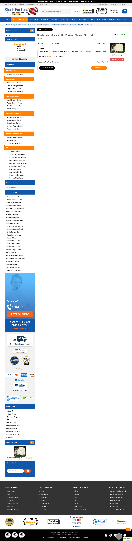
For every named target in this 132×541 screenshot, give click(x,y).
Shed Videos (114, 506)
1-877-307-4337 (41, 4)
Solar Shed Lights (14, 169)
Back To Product (44, 29)
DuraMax (44, 497)
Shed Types (114, 503)
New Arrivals (78, 506)
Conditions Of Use (12, 497)
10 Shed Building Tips (117, 509)
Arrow (43, 491)
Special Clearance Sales (14, 74)
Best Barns (73, 19)
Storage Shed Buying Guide (118, 491)
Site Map (9, 437)
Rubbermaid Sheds (13, 247)
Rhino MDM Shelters (13, 241)
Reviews (89, 24)
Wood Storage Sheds (13, 109)
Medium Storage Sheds (14, 86)
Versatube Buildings (13, 267)
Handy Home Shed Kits (14, 220)
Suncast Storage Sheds (14, 255)
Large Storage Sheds (13, 89)
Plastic (77, 494)
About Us (123, 4)
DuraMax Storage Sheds (15, 209)
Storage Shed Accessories (19, 24)
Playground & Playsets (14, 143)
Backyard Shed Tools (15, 178)
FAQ (8, 420)
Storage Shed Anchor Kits (17, 157)
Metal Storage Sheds (13, 100)
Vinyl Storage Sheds (13, 106)
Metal (76, 491)
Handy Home (45, 503)
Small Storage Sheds (13, 83)
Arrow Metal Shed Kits (14, 200)
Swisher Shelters (12, 261)
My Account (102, 4)
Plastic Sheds (44, 19)
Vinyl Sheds (54, 19)
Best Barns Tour (115, 500)
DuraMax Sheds (84, 19)
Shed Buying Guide (13, 434)
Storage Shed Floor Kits (16, 154)
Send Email (20, 328)
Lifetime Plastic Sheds (14, 126)
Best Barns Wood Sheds (14, 117)
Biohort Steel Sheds (13, 206)
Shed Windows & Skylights (17, 163)
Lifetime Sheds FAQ (116, 497)
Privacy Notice (11, 423)
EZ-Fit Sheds (95, 19)
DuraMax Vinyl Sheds (13, 120)
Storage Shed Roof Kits (16, 166)
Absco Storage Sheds (14, 197)
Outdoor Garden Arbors (16, 175)
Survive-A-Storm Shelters (15, 258)
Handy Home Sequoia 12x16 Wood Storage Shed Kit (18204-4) (68, 24)
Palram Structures (12, 238)
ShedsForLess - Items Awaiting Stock (38, 24)
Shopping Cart (114, 11)
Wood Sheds (64, 19)
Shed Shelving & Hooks (16, 160)
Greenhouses (11, 140)
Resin (76, 497)
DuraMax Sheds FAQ (116, 494)
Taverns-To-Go (11, 264)
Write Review (99, 68)
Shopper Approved (12, 509)
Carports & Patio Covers (14, 137)
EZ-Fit (43, 500)
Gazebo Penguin (12, 214)
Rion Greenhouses (13, 244)
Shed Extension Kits (15, 172)
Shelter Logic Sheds (13, 250)
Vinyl (76, 500)
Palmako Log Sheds (13, 235)
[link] (13, 398)
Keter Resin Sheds (13, 223)
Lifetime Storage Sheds (15, 229)
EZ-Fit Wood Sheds (13, 211)
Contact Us (10, 500)
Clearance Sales (20, 19)
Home (8, 19)
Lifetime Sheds (121, 19)
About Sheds (11, 414)
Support (113, 4)
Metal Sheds (34, 19)
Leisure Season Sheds (14, 226)
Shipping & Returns (13, 432)
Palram (43, 509)
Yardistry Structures (13, 270)
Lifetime (43, 506)
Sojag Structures (12, 253)
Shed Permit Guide (80, 509)
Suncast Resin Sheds (13, 129)
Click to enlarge (117, 54)
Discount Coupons (13, 417)
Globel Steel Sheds (13, 217)
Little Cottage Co (12, 232)
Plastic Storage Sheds (14, 103)
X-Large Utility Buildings (14, 92)
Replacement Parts (13, 426)
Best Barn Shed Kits (13, 203)
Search (75, 11)
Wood (76, 503)
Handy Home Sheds (108, 19)
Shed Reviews (11, 429)
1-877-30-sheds (20, 314)
